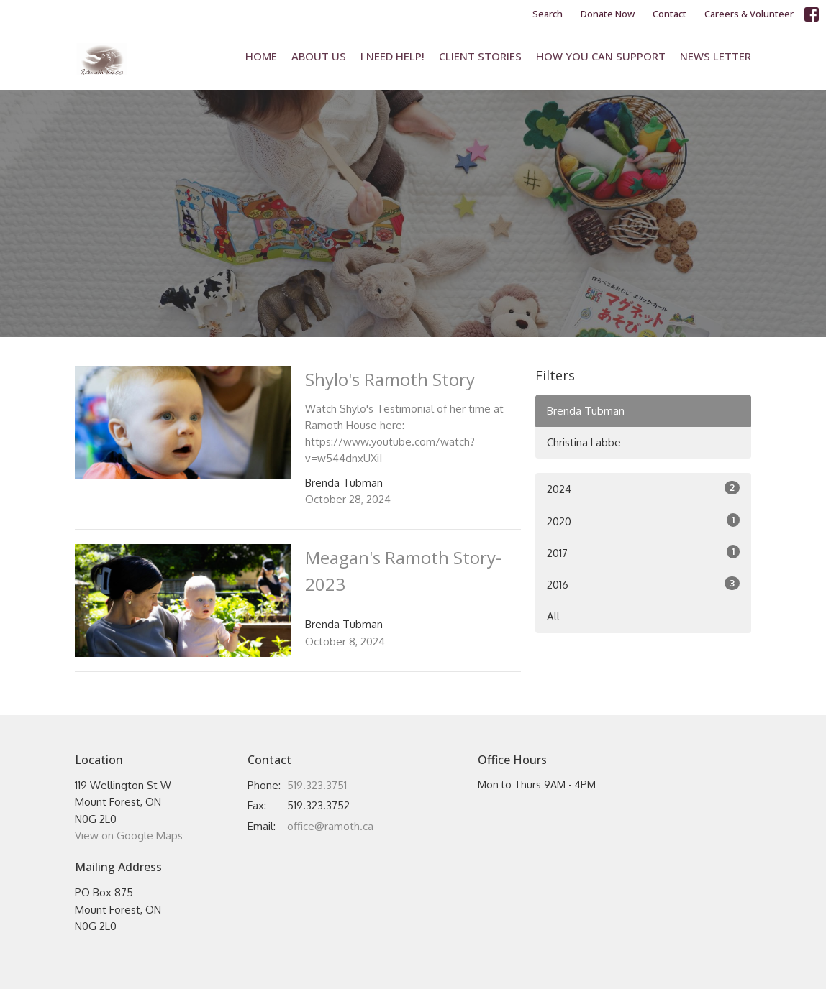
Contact (669, 13)
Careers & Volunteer (749, 13)
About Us (318, 56)
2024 (643, 488)
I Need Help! (392, 56)
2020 (643, 520)
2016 (643, 584)
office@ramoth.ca (330, 826)
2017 (643, 552)
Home (261, 56)
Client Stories (480, 56)
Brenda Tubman (586, 411)
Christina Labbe (584, 442)
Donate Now (608, 13)
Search (547, 13)
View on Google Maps (129, 835)
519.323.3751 (317, 785)
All (553, 616)
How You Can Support (601, 56)
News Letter (715, 56)
